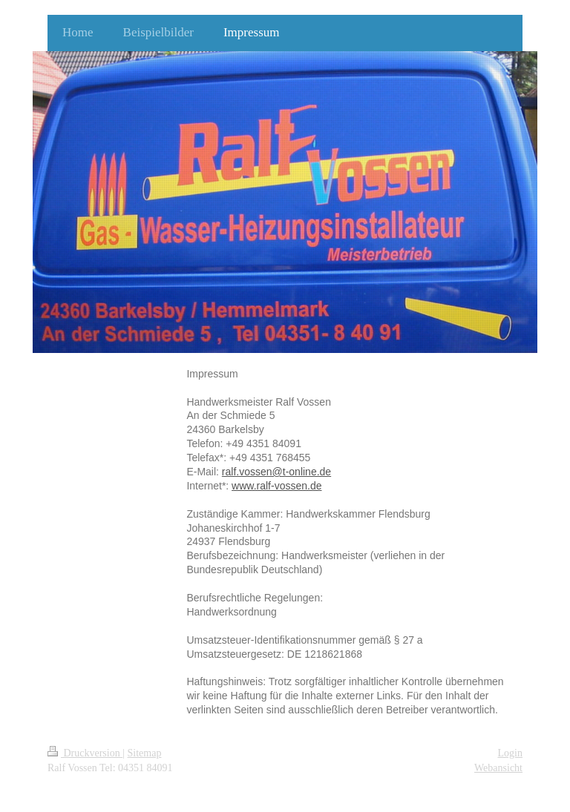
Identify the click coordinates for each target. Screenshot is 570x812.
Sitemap (145, 753)
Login (510, 753)
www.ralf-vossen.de (276, 486)
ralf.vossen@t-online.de (276, 472)
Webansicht (498, 767)
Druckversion (85, 753)
